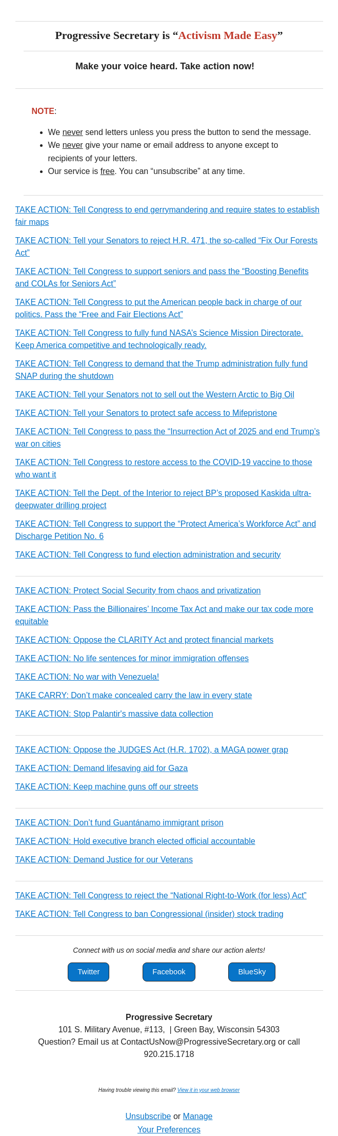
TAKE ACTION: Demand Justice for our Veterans (104, 859)
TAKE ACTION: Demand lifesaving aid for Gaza (101, 768)
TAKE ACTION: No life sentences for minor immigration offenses (132, 658)
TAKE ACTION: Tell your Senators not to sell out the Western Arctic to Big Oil (154, 394)
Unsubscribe (148, 1116)
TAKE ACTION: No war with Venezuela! (87, 676)
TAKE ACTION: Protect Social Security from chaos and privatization (138, 590)
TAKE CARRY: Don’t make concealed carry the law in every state (133, 695)
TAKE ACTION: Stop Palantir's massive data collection (114, 713)
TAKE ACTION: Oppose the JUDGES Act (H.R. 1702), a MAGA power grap (151, 749)
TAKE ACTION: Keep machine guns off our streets (106, 786)
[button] (88, 972)
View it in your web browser (208, 1090)
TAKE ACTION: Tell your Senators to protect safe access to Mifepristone (146, 413)
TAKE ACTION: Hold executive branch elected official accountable (135, 841)
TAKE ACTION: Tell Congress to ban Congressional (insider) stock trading (149, 914)
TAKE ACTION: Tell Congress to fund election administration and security (148, 554)
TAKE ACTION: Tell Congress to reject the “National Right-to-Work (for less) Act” (161, 895)
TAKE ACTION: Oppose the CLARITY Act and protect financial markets (144, 640)
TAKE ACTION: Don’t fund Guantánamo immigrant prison (119, 822)
